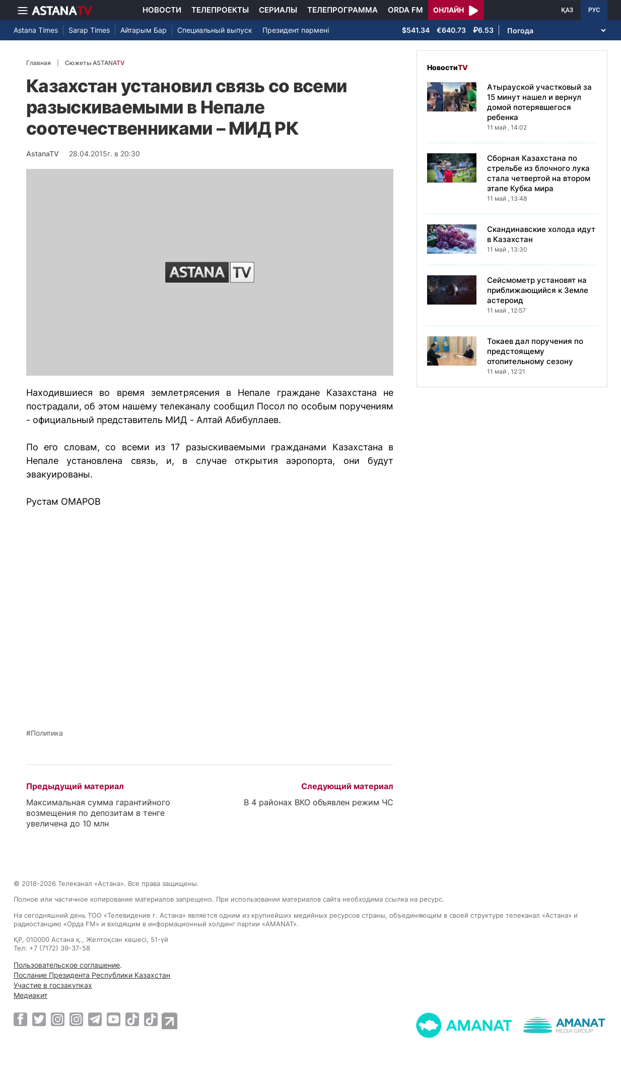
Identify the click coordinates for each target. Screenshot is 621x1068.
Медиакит (30, 995)
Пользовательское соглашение (67, 965)
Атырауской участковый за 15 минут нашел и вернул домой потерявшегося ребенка (539, 102)
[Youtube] (113, 1019)
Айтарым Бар (143, 30)
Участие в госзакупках (53, 985)
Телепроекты (220, 10)
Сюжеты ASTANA (94, 63)
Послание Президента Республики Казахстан (92, 975)
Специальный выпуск (214, 30)
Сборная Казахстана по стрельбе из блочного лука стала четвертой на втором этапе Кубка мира (538, 173)
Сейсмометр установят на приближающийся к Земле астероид (537, 290)
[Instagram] (57, 1019)
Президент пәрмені (295, 30)
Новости (162, 10)
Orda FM (405, 10)
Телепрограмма (342, 10)
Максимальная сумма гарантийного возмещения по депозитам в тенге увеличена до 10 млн (98, 812)
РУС (594, 10)
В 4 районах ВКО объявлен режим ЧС (318, 802)
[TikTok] (132, 1019)
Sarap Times (89, 30)
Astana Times (36, 30)
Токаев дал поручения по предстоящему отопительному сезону (535, 351)
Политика (47, 733)
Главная (38, 63)
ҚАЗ (567, 10)
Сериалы (278, 10)
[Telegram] (95, 1019)
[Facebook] (20, 1019)
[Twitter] (39, 1019)
